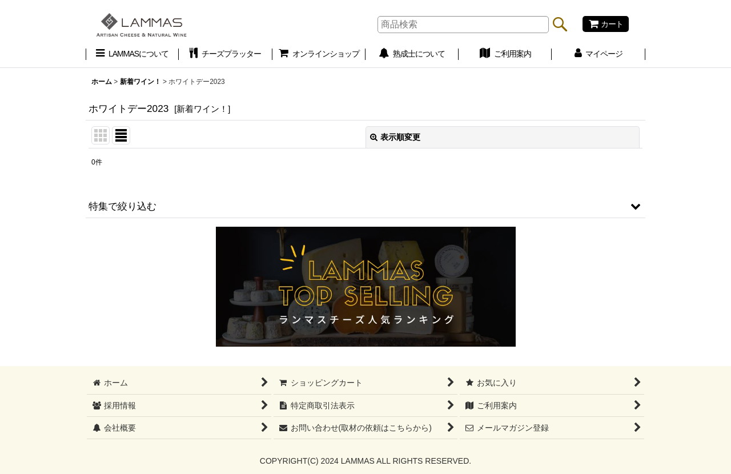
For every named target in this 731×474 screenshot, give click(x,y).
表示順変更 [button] (395, 137)
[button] (365, 206)
